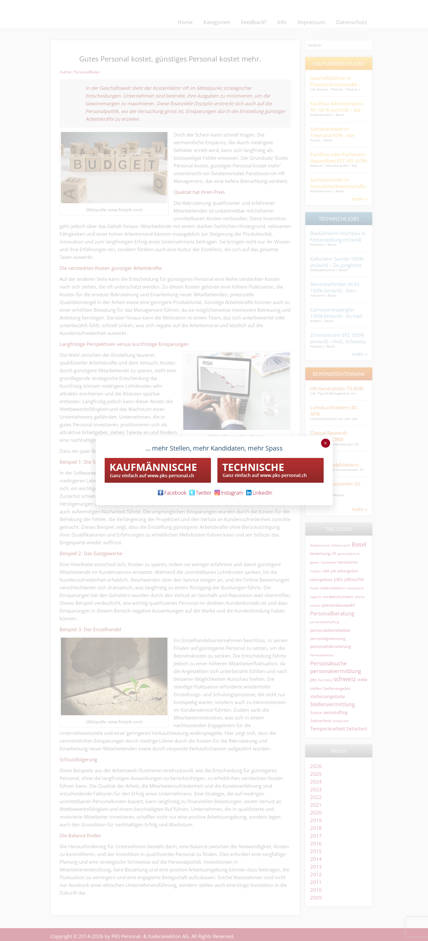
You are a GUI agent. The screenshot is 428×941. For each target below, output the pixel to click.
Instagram (228, 492)
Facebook (172, 492)
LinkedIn (259, 492)
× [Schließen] (325, 443)
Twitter (200, 492)
